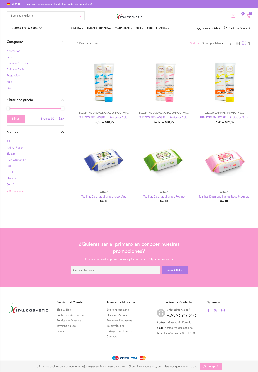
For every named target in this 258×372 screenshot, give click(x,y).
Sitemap (61, 331)
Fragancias (13, 75)
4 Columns (249, 43)
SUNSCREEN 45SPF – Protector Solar (103, 117)
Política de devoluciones (71, 315)
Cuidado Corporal (99, 113)
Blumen (11, 154)
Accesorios (13, 51)
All (8, 141)
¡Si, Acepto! (210, 366)
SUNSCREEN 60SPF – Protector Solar (163, 117)
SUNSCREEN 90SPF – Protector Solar (224, 117)
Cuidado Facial (120, 113)
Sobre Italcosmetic (118, 310)
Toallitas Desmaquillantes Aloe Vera (103, 196)
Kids (9, 82)
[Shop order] (212, 43)
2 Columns (238, 43)
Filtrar (15, 118)
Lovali (10, 172)
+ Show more (15, 191)
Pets (9, 88)
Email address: (115, 270)
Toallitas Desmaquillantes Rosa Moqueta (224, 196)
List (232, 43)
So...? (10, 184)
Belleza (83, 113)
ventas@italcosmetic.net (179, 328)
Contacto (112, 336)
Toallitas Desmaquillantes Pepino (164, 196)
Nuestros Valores (117, 315)
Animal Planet (15, 147)
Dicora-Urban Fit (16, 160)
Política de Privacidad (70, 320)
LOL (9, 166)
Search (79, 15)
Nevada (11, 178)
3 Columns (243, 43)
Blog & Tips (64, 310)
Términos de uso (66, 326)
